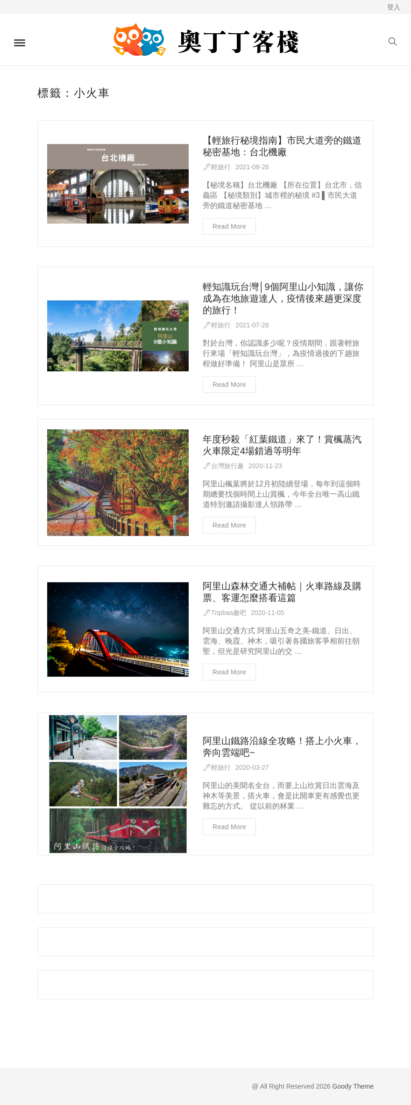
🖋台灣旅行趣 (223, 466)
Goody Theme (352, 1086)
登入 (393, 7)
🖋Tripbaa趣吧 (224, 613)
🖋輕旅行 (217, 167)
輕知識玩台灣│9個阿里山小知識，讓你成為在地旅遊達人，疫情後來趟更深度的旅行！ (283, 299)
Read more (229, 226)
